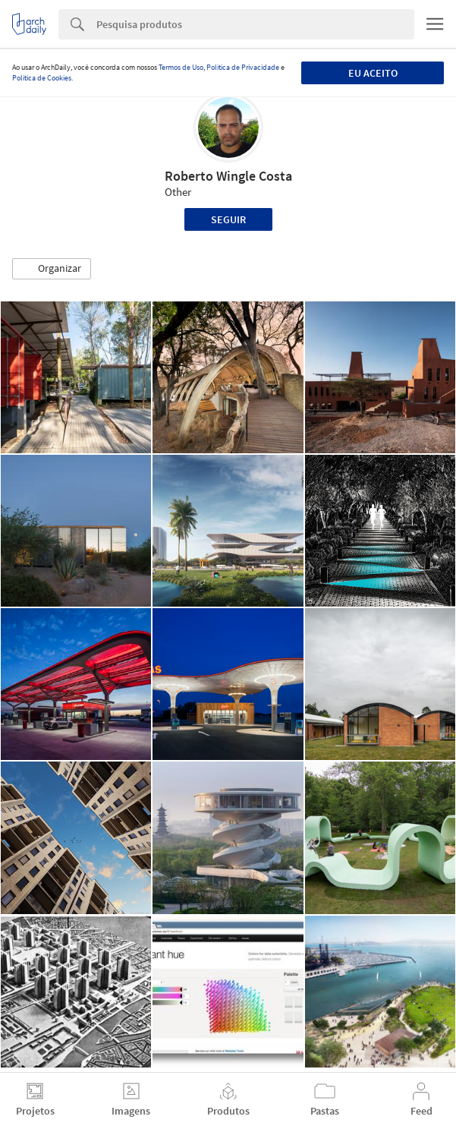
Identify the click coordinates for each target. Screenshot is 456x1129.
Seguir (228, 219)
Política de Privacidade (242, 67)
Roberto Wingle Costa (228, 175)
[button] (51, 268)
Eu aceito (373, 73)
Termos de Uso (181, 67)
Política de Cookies (41, 78)
